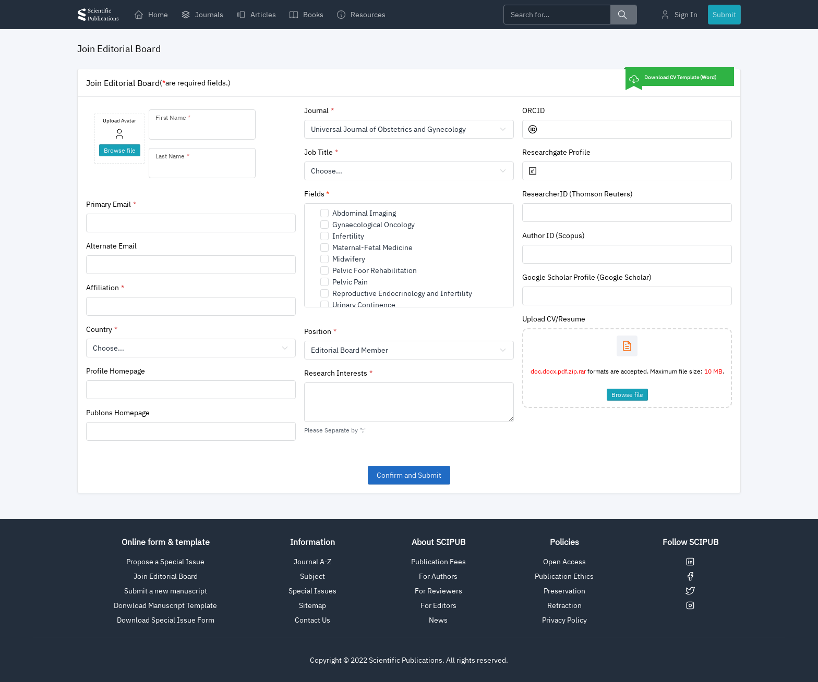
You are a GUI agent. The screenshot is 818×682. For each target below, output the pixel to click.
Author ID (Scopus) (553, 235)
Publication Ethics (564, 576)
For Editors (438, 605)
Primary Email (108, 204)
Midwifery (348, 259)
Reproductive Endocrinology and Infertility (402, 293)
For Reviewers (438, 591)
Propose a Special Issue (165, 561)
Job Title (318, 152)
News (438, 620)
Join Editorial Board (166, 576)
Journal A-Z (312, 561)
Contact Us (312, 620)
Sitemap (312, 605)
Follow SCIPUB (690, 542)
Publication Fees (438, 561)
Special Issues (312, 591)
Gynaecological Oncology (373, 224)
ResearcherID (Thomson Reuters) (577, 194)
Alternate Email (111, 246)
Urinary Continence (363, 304)
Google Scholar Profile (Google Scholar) (587, 277)
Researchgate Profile (556, 152)
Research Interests (335, 373)
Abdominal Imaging (364, 213)
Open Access (564, 561)
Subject (312, 576)
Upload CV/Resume (553, 319)
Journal (316, 110)
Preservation (564, 591)
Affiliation (102, 287)
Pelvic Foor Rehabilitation (374, 270)
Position (317, 331)
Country (99, 329)
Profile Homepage (115, 371)
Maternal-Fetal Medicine (372, 247)
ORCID (533, 110)
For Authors (438, 576)
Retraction (564, 605)
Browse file (627, 395)
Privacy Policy (564, 620)
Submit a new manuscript (165, 591)
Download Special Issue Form (165, 620)
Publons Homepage (118, 412)
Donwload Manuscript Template (165, 605)
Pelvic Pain (350, 282)
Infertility (348, 236)
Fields (316, 194)
